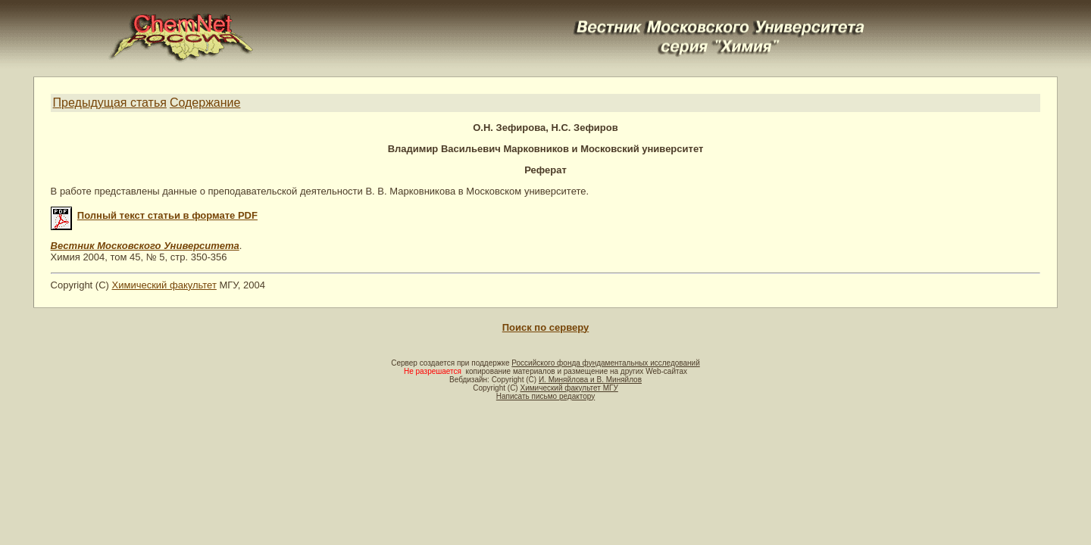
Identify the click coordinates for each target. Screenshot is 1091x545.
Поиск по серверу (545, 327)
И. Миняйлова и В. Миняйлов (590, 379)
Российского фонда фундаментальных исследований (605, 363)
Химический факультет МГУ (568, 388)
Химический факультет (164, 285)
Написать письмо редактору (545, 396)
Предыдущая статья (110, 102)
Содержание (205, 102)
